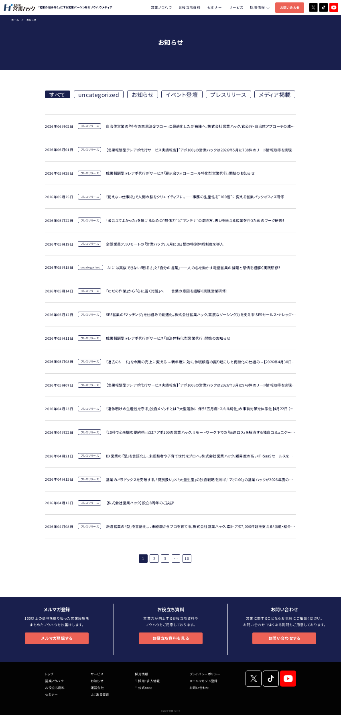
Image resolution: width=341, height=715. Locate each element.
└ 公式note (143, 687)
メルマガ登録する (57, 638)
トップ (49, 674)
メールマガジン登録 (203, 681)
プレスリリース (228, 94)
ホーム (15, 20)
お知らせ (142, 94)
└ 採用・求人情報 (147, 681)
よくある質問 (100, 694)
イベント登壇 (182, 94)
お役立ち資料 (190, 7)
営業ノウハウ (161, 7)
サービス (236, 7)
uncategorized (98, 94)
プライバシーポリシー (204, 674)
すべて (57, 94)
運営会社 (97, 687)
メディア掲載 (274, 94)
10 (187, 558)
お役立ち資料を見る (170, 638)
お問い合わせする (284, 638)
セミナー (214, 7)
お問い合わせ (290, 7)
